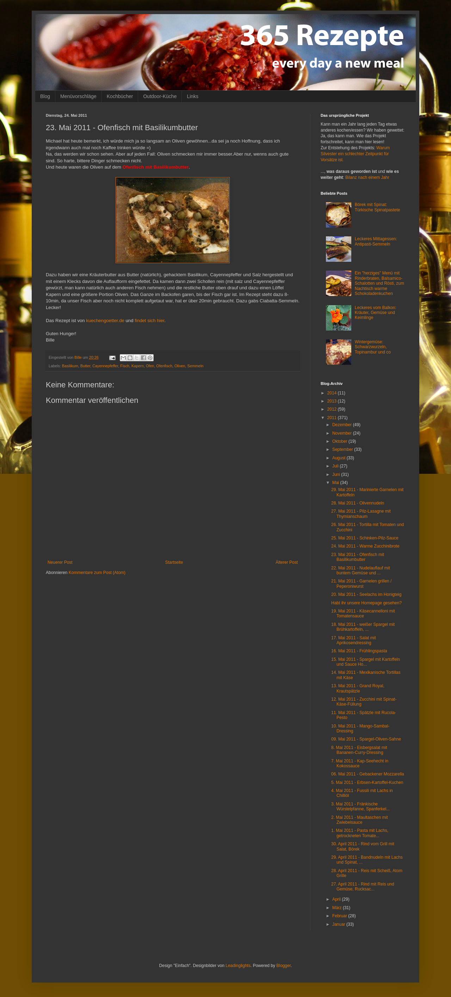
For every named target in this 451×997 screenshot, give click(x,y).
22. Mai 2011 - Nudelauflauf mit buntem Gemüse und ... (360, 570)
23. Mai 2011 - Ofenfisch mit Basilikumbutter (357, 557)
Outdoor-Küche (160, 96)
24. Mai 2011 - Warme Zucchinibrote (365, 546)
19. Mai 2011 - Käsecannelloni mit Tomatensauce (363, 613)
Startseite (174, 562)
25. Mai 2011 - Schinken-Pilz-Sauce (365, 538)
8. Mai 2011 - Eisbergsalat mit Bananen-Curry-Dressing (359, 750)
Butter (85, 366)
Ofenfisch (164, 366)
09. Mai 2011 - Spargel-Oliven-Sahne (366, 739)
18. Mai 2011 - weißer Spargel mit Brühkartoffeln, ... (363, 627)
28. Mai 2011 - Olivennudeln (357, 503)
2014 (332, 393)
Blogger (283, 965)
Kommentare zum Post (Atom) (97, 572)
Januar (339, 924)
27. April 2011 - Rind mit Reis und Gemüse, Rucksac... (362, 887)
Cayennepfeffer (105, 366)
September (343, 449)
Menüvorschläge (78, 96)
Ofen (150, 366)
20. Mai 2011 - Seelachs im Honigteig (366, 594)
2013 (332, 401)
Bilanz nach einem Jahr (367, 177)
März (337, 907)
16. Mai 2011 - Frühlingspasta (359, 650)
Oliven (179, 366)
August (339, 457)
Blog (45, 96)
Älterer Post (287, 562)
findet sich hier (149, 320)
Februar (340, 915)
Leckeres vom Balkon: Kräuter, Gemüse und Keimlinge (375, 312)
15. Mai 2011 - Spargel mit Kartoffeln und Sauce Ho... (365, 662)
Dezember (342, 424)
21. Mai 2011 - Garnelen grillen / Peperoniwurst (361, 583)
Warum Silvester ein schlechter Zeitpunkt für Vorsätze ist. (355, 153)
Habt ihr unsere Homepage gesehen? (366, 602)
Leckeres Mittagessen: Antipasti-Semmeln (376, 241)
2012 (332, 409)
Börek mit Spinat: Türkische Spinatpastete (377, 207)
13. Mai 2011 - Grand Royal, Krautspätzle (357, 688)
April (337, 899)
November (342, 433)
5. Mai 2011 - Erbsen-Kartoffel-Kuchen (367, 782)
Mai (336, 482)
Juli (336, 466)
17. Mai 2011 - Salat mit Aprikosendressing (353, 640)
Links (192, 96)
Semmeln (195, 366)
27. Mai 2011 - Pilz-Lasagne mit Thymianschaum (361, 514)
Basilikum (70, 366)
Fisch (124, 366)
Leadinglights (238, 965)
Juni (336, 474)
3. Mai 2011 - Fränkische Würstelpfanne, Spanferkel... (360, 806)
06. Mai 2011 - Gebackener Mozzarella (367, 774)
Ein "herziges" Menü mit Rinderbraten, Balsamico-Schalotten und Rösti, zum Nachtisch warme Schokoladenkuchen (379, 283)
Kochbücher (120, 96)
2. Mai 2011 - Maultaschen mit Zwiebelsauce (359, 820)
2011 (332, 417)
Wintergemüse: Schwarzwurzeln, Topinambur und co (373, 347)
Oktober (340, 441)
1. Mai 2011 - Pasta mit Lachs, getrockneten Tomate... (359, 833)
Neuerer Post (60, 562)
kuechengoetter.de (105, 320)
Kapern (137, 366)
